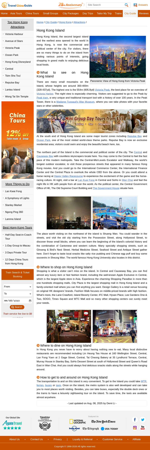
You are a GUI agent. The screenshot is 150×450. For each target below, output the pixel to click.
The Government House (106, 188)
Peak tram (42, 97)
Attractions (79, 22)
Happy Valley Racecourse (68, 176)
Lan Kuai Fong (86, 180)
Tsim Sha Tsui (13, 75)
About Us (14, 439)
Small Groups (50, 13)
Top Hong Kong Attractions (17, 24)
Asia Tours (16, 13)
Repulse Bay (12, 82)
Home (4, 13)
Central (9, 68)
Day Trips (88, 13)
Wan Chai (127, 180)
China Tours (32, 13)
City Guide (130, 13)
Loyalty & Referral (82, 439)
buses (48, 385)
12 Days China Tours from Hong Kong (16, 261)
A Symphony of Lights (17, 198)
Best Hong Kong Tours (17, 227)
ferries (40, 385)
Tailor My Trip (104, 13)
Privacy (58, 439)
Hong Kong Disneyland (18, 62)
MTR (143, 381)
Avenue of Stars (14, 41)
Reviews (144, 13)
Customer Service (112, 439)
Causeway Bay (45, 156)
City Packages (71, 13)
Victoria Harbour (14, 34)
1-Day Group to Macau (17, 245)
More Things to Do (17, 184)
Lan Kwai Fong (13, 191)
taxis (58, 385)
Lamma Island (13, 219)
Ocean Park (11, 55)
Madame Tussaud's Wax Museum (75, 101)
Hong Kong (65, 22)
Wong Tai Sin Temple (16, 96)
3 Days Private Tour (16, 252)
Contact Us (36, 439)
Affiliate (137, 439)
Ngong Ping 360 (14, 212)
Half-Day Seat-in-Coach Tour (18, 236)
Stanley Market (13, 205)
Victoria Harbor (45, 93)
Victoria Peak (12, 48)
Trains (118, 13)
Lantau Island (12, 89)
